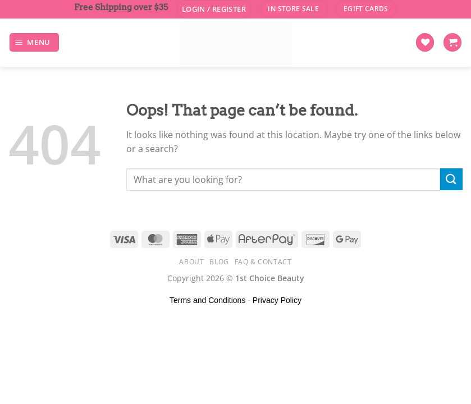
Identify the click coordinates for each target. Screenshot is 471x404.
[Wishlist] (425, 42)
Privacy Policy (277, 300)
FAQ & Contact (263, 262)
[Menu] (35, 42)
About (191, 262)
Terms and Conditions (207, 300)
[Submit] (451, 179)
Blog (218, 262)
